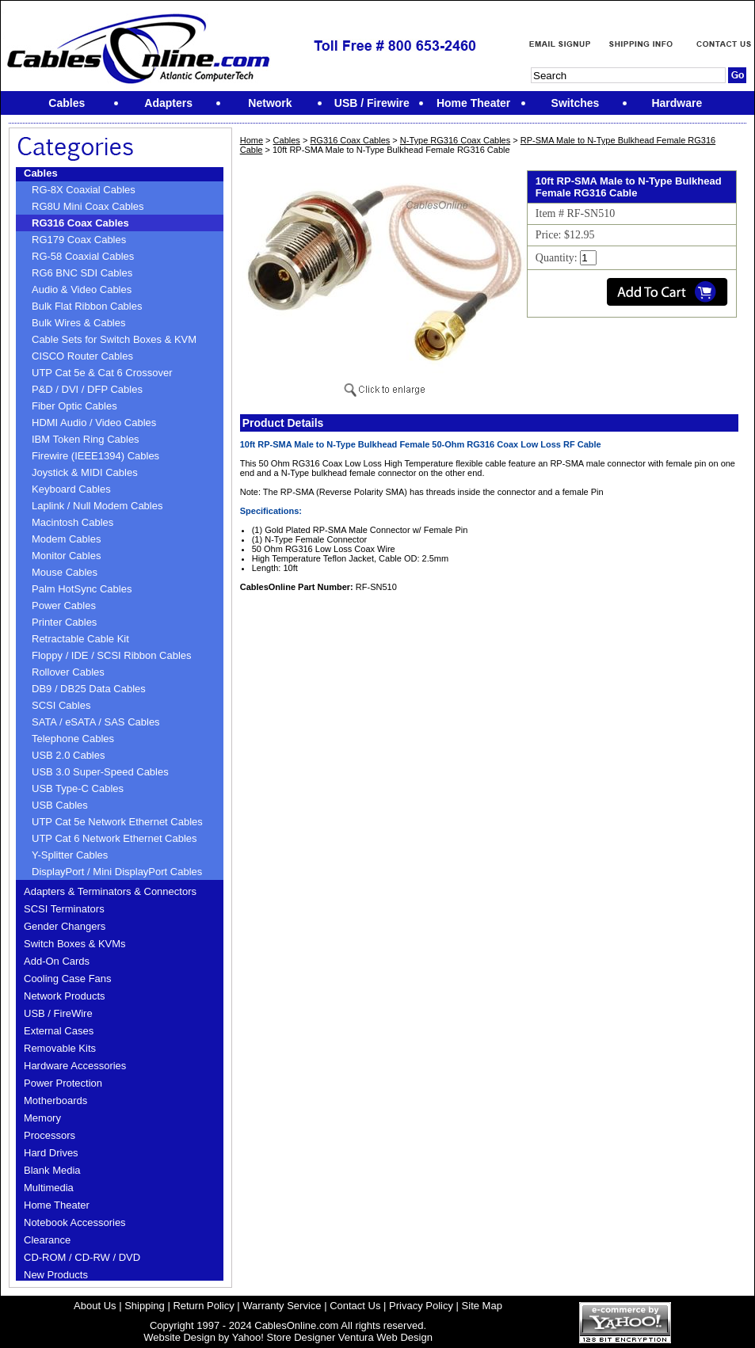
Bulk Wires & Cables (78, 323)
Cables (41, 173)
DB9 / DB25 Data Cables (89, 689)
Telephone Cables (73, 738)
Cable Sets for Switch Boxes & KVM (114, 339)
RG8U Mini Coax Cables (88, 206)
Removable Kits (60, 1048)
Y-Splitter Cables (70, 855)
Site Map (482, 1306)
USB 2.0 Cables (68, 755)
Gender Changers (64, 926)
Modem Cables (66, 539)
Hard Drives (51, 1153)
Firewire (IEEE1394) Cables (95, 456)
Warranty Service (281, 1306)
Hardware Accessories (75, 1066)
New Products (56, 1275)
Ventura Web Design (385, 1337)
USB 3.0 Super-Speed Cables (100, 772)
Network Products (64, 996)
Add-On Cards (57, 961)
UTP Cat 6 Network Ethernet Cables (114, 838)
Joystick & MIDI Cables (85, 472)
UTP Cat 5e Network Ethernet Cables (117, 822)
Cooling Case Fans (68, 978)
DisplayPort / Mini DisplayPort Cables (117, 872)
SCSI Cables (61, 705)
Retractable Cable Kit (80, 639)
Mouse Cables (64, 572)
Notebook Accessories (75, 1222)
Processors (49, 1135)
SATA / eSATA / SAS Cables (96, 722)
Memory (42, 1118)
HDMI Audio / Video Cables (94, 422)
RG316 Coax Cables (80, 223)
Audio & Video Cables (82, 289)
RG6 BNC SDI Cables (82, 273)
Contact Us (355, 1306)
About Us (95, 1306)
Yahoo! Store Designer (284, 1337)
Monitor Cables (66, 556)
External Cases (58, 1031)
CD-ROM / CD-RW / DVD (82, 1257)
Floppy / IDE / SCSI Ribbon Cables (112, 655)
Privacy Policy (421, 1306)
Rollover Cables (68, 672)
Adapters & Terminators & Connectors (110, 891)
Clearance (47, 1240)
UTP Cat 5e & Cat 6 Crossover (102, 373)
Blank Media (52, 1170)
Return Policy (203, 1306)
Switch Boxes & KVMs (75, 944)
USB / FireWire (58, 1013)
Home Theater (57, 1205)
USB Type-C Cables (78, 788)
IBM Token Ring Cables (85, 439)
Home (251, 140)
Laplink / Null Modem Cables (97, 506)
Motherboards (55, 1100)
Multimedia (49, 1188)
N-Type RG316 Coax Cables (455, 140)
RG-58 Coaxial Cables (83, 256)
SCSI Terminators (64, 909)
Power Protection (63, 1083)
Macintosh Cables (72, 522)
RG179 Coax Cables (79, 240)
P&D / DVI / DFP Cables (87, 389)
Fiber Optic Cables (74, 406)
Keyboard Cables (71, 489)
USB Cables (60, 805)
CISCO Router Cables (82, 356)
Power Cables (64, 605)
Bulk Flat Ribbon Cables (87, 306)
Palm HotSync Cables (82, 589)
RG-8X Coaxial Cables (83, 190)
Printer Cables (64, 622)
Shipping (144, 1306)
